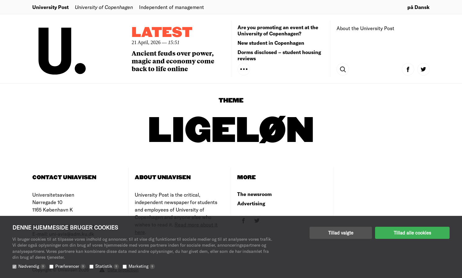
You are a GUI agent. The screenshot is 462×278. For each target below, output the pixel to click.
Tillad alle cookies (412, 232)
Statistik (107, 266)
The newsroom (254, 194)
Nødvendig (32, 266)
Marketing (142, 266)
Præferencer (70, 266)
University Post (50, 7)
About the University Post (365, 28)
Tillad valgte (340, 232)
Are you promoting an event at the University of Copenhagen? (278, 30)
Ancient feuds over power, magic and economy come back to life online (173, 60)
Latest (162, 32)
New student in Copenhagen (271, 43)
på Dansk (418, 7)
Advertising (251, 203)
